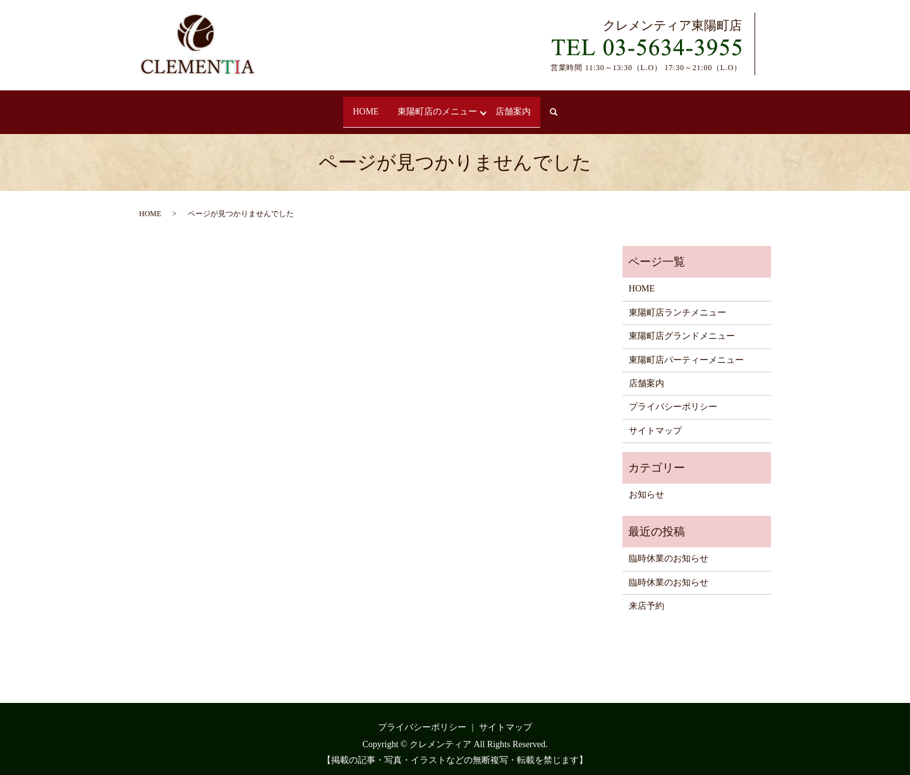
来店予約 (646, 594)
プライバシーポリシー (673, 396)
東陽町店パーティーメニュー (686, 348)
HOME (360, 106)
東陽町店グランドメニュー (682, 325)
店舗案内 (519, 106)
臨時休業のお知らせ (668, 547)
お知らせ (646, 484)
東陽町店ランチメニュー (677, 301)
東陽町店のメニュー (439, 106)
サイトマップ (655, 419)
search (569, 106)
